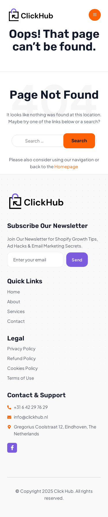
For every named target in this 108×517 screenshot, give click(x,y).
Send (77, 259)
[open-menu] (95, 15)
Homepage (66, 166)
